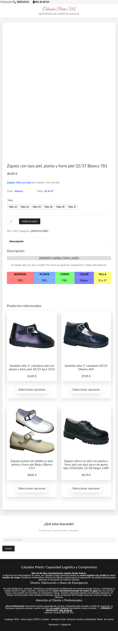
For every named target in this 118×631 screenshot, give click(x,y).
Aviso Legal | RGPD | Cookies (35, 619)
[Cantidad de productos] (12, 221)
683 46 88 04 (42, 2)
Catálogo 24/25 (11, 619)
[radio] (13, 207)
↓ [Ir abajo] (115, 622)
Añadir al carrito (29, 221)
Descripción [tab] (17, 241)
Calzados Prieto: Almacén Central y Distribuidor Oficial (77, 619)
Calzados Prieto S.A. (59, 9)
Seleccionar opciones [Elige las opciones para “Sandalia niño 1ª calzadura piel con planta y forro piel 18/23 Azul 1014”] (32, 389)
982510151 (23, 2)
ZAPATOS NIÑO (39, 231)
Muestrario (54, 624)
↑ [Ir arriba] (115, 618)
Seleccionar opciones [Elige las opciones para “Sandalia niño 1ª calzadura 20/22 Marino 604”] (86, 389)
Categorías (65, 624)
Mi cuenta (109, 619)
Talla (10, 200)
